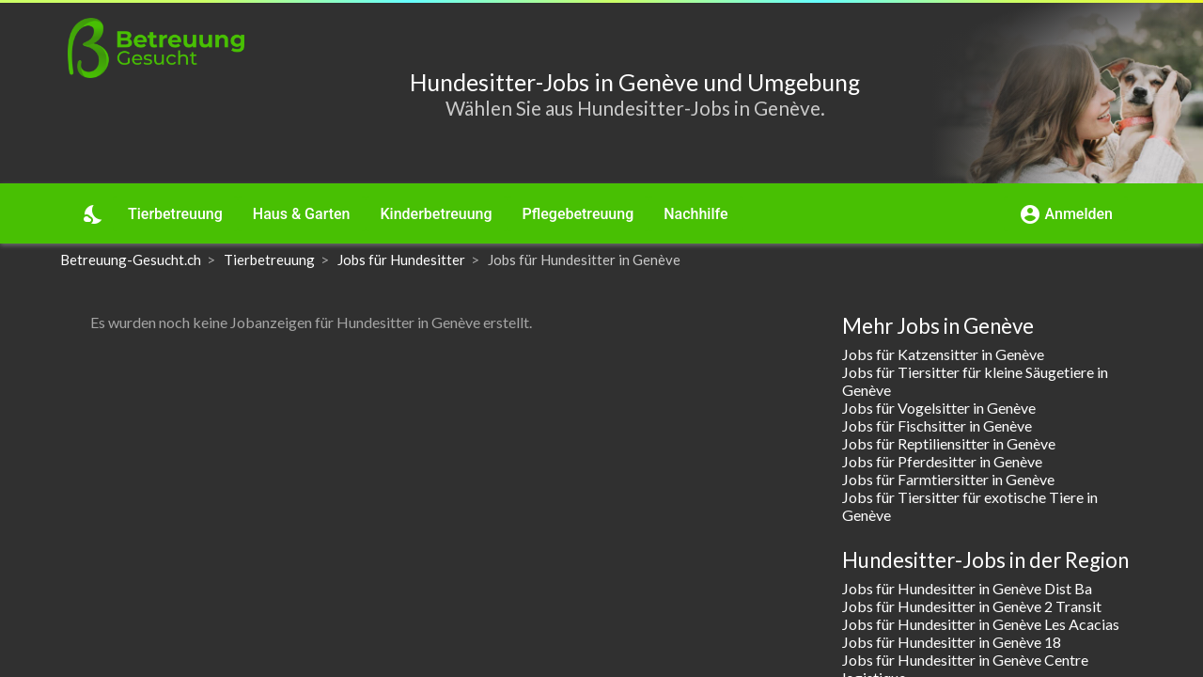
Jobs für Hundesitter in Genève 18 (951, 642)
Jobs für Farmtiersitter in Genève (948, 479)
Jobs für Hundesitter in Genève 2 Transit (971, 606)
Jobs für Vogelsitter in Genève (939, 408)
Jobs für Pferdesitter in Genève (942, 461)
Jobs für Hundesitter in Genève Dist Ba (967, 588)
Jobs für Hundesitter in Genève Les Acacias (980, 624)
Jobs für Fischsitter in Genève (937, 425)
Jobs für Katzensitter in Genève (943, 354)
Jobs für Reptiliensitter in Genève (948, 443)
